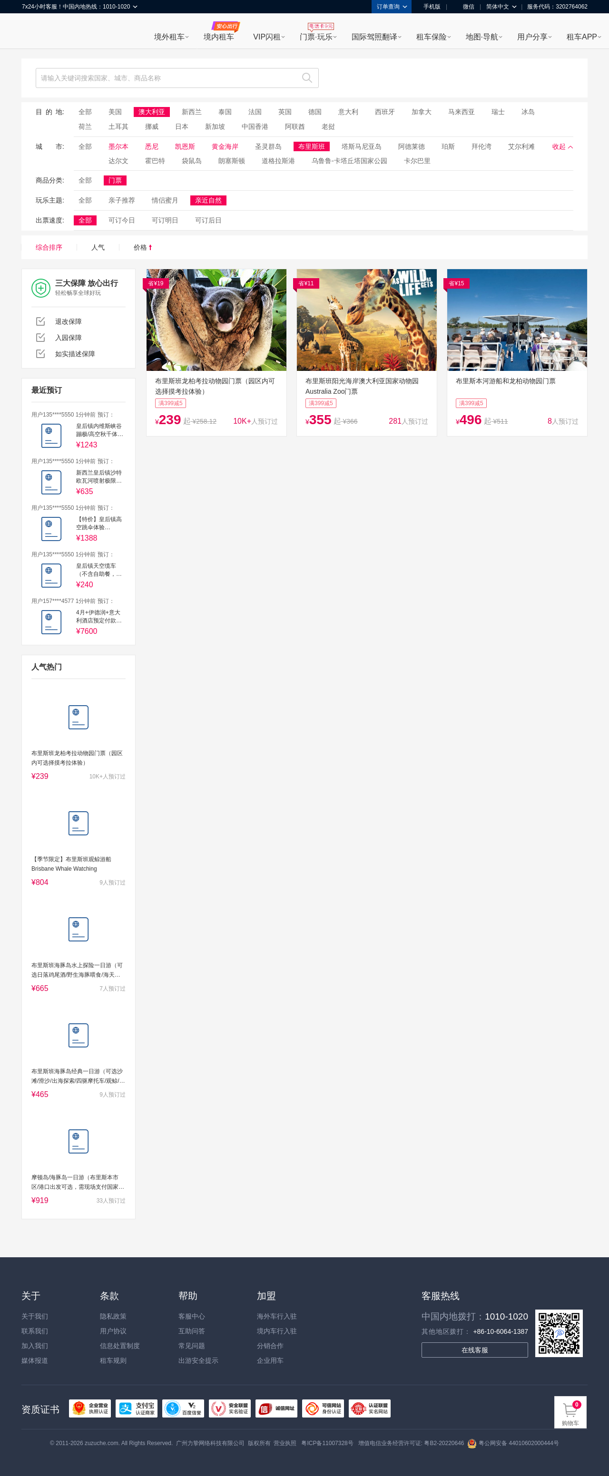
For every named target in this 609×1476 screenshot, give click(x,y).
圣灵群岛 (268, 146)
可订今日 (121, 220)
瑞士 (498, 112)
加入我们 (34, 1346)
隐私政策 (113, 1316)
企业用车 (270, 1360)
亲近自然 (208, 200)
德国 (315, 112)
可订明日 (165, 220)
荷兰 (85, 126)
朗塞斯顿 (231, 161)
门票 (115, 180)
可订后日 (208, 220)
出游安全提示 (198, 1360)
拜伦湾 (481, 146)
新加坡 (215, 126)
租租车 (34, 31)
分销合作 (270, 1346)
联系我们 (34, 1331)
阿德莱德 (411, 146)
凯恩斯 (185, 146)
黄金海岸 (225, 146)
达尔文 (118, 161)
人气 (98, 247)
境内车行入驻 (277, 1331)
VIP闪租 (267, 37)
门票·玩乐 (316, 37)
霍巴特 (155, 161)
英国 (285, 112)
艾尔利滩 (521, 146)
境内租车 (219, 37)
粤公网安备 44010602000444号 (513, 1443)
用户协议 (113, 1331)
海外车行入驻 (277, 1316)
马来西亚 (461, 112)
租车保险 (431, 37)
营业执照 (285, 1443)
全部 (85, 112)
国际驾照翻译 (374, 37)
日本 (181, 126)
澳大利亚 (151, 112)
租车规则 (113, 1360)
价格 (143, 247)
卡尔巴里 (417, 161)
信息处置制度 (120, 1346)
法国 (255, 112)
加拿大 (422, 112)
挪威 (151, 126)
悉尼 (151, 146)
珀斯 (448, 146)
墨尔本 (118, 146)
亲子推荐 (121, 200)
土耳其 (118, 126)
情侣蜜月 (165, 200)
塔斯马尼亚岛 (362, 146)
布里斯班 (311, 146)
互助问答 (191, 1331)
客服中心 (191, 1316)
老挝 (328, 126)
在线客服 (475, 1350)
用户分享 (532, 37)
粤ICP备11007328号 (327, 1443)
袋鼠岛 (192, 161)
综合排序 (49, 247)
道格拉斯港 (278, 161)
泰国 (225, 112)
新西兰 (192, 112)
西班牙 (385, 112)
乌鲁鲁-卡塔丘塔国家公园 (349, 161)
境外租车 (169, 37)
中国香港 (255, 126)
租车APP (582, 37)
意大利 (348, 112)
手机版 (429, 6)
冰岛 (528, 112)
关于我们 (34, 1316)
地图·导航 (482, 37)
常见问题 (191, 1346)
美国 (115, 112)
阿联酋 (295, 126)
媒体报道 (34, 1360)
